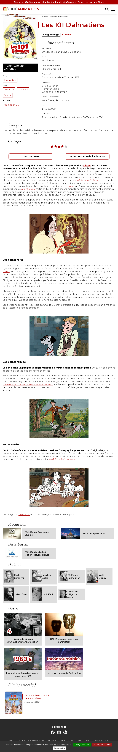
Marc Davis (16, 594)
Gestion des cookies (101, 740)
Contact (88, 740)
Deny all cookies (102, 744)
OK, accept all (81, 744)
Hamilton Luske (42, 576)
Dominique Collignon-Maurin (69, 594)
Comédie (23, 89)
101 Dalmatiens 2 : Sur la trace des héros (36, 696)
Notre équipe (24, 740)
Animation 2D (11, 105)
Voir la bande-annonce (14, 67)
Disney (69, 186)
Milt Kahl (42, 594)
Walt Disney (96, 577)
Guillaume (24, 514)
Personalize (59, 748)
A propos (12, 740)
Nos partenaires (38, 740)
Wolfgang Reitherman (70, 576)
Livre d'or (63, 740)
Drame (7, 95)
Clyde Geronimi (14, 576)
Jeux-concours (75, 740)
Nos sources (51, 740)
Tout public (10, 80)
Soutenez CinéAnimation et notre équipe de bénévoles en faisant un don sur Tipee (59, 2)
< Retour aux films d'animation (55, 16)
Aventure (9, 89)
